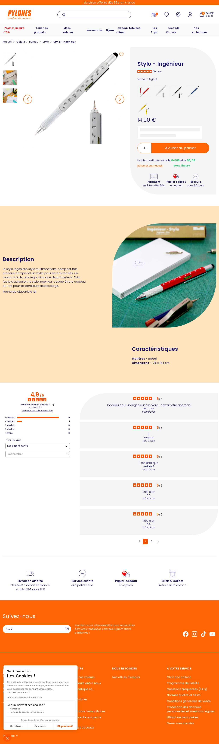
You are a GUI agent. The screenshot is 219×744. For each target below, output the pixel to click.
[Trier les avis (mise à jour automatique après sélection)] (37, 446)
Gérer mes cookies (180, 723)
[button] (7, 738)
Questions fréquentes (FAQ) (187, 689)
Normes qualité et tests (184, 695)
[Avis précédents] (139, 541)
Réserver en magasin (150, 165)
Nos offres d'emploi (126, 677)
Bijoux (110, 30)
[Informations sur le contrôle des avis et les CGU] (53, 404)
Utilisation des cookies (182, 717)
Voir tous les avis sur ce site (37, 410)
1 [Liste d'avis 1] (145, 541)
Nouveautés (94, 30)
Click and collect (179, 677)
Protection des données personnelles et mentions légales (191, 709)
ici (34, 292)
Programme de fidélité (183, 683)
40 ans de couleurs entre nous (79, 683)
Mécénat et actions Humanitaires (81, 711)
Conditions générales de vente (189, 701)
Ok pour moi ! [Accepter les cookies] (35, 726)
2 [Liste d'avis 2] (151, 541)
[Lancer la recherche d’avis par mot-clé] (67, 454)
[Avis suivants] (158, 541)
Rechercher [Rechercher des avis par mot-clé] (36, 454)
